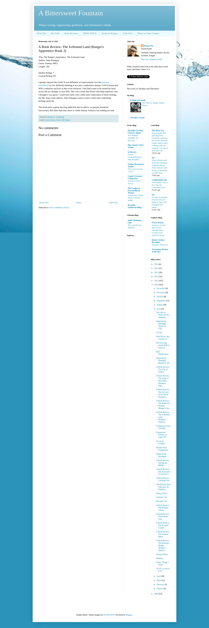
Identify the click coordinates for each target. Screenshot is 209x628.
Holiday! (159, 558)
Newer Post (44, 203)
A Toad (159, 332)
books (58, 120)
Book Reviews (71, 33)
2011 (156, 281)
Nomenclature (161, 554)
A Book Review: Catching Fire (163, 479)
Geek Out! (127, 33)
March (159, 580)
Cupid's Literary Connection (135, 177)
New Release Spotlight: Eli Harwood (133, 138)
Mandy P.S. (149, 46)
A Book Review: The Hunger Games (163, 507)
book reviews (50, 120)
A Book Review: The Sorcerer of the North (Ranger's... (163, 393)
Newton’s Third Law (160, 245)
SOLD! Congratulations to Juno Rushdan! (135, 157)
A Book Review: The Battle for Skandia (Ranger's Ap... (163, 404)
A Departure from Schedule (163, 427)
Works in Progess (110, 33)
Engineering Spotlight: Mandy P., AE (163, 360)
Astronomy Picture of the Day (160, 250)
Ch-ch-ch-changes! (160, 442)
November (161, 292)
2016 (156, 264)
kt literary (132, 152)
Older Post (113, 203)
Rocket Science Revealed (158, 241)
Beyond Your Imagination (162, 449)
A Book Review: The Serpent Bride (163, 534)
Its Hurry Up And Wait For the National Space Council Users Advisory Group (158, 230)
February (160, 584)
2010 (156, 285)
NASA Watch (157, 223)
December (161, 288)
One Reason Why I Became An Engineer (163, 487)
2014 (156, 268)
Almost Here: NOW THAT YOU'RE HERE (135, 198)
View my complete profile (151, 59)
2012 (156, 276)
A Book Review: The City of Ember (163, 369)
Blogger (129, 615)
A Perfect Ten (161, 497)
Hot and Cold (161, 501)
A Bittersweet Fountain (70, 13)
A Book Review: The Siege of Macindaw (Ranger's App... (163, 381)
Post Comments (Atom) (59, 207)
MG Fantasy (66, 120)
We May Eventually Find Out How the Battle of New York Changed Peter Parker (159, 202)
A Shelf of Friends (138, 100)
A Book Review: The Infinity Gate (163, 516)
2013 (156, 272)
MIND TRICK (90, 33)
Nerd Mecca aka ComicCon (162, 337)
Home (78, 203)
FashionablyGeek (159, 180)
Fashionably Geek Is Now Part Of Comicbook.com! (160, 185)
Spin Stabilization (162, 353)
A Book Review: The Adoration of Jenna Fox (163, 471)
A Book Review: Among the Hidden (163, 462)
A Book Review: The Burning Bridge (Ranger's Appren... (163, 545)
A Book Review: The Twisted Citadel (163, 525)
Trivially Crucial (137, 118)
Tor (153, 158)
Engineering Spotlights (161, 455)
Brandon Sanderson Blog (134, 206)
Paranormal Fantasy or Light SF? (161, 434)
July (159, 309)
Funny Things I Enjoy (162, 563)
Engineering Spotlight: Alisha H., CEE (161, 325)
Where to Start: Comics (148, 33)
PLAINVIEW (109, 615)
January (160, 588)
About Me (41, 33)
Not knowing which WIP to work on (162, 345)
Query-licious (161, 493)
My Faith (55, 33)
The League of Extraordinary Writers (134, 190)
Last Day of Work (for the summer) (162, 315)
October (160, 297)
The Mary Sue (158, 130)
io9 (153, 195)
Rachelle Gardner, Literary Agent (136, 131)
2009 (156, 594)
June (159, 576)
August (160, 305)
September (161, 301)
